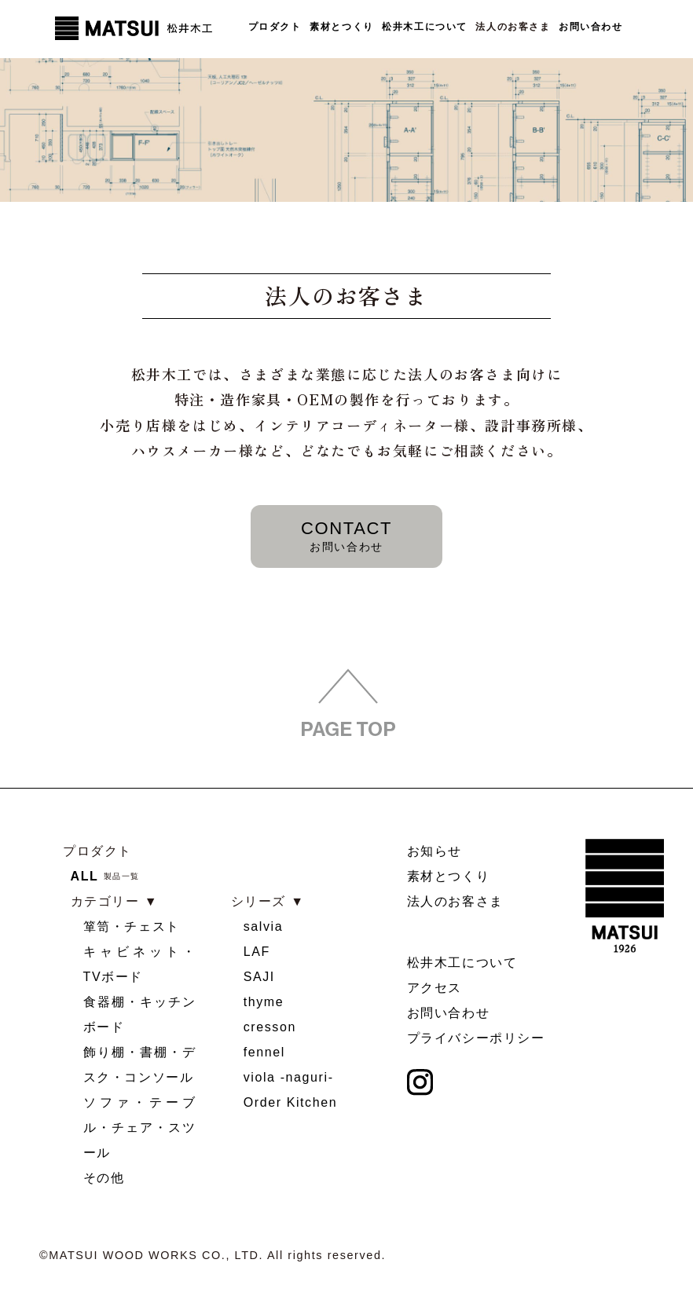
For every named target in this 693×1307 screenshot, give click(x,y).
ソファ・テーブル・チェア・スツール (139, 1127)
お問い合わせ (591, 27)
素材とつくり (342, 27)
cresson (270, 1027)
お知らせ (434, 851)
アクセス (434, 988)
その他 (104, 1177)
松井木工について (425, 27)
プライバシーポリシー (476, 1038)
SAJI (259, 976)
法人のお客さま (512, 27)
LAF (257, 951)
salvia (264, 926)
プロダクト (274, 27)
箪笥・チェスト (131, 926)
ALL (85, 876)
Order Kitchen (291, 1102)
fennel (264, 1052)
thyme (264, 1002)
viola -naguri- (289, 1077)
